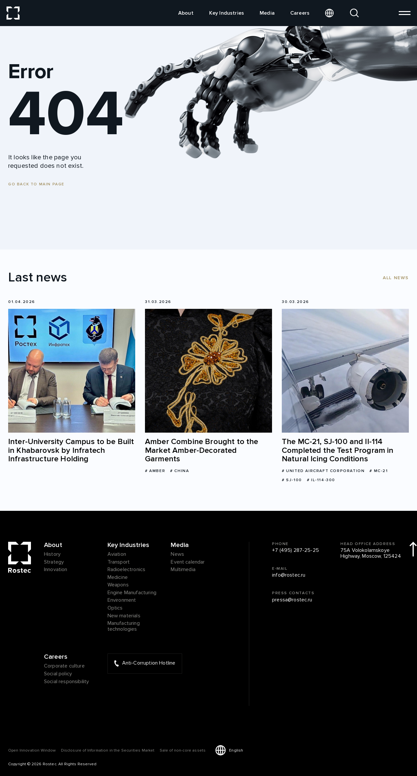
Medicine (118, 578)
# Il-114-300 (321, 480)
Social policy (58, 674)
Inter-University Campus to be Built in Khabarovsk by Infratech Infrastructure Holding (71, 450)
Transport (119, 562)
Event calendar (188, 562)
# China (179, 471)
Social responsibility (66, 682)
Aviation (117, 554)
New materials (124, 616)
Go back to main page (36, 184)
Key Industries (226, 13)
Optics (115, 608)
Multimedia (183, 570)
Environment (122, 600)
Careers (299, 13)
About (186, 13)
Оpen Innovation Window (32, 750)
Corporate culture (64, 666)
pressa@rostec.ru (292, 600)
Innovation (55, 570)
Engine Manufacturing (132, 593)
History (52, 554)
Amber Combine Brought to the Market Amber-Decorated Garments (201, 450)
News (177, 554)
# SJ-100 (292, 480)
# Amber (155, 471)
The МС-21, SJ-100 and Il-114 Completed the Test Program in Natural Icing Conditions (338, 450)
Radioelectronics (127, 570)
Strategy (54, 562)
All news (396, 277)
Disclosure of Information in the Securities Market (108, 750)
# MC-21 (378, 471)
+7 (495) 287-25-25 (295, 550)
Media (267, 13)
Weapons (118, 585)
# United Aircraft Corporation (323, 471)
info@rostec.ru (288, 575)
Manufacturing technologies (124, 626)
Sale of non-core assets (183, 750)
